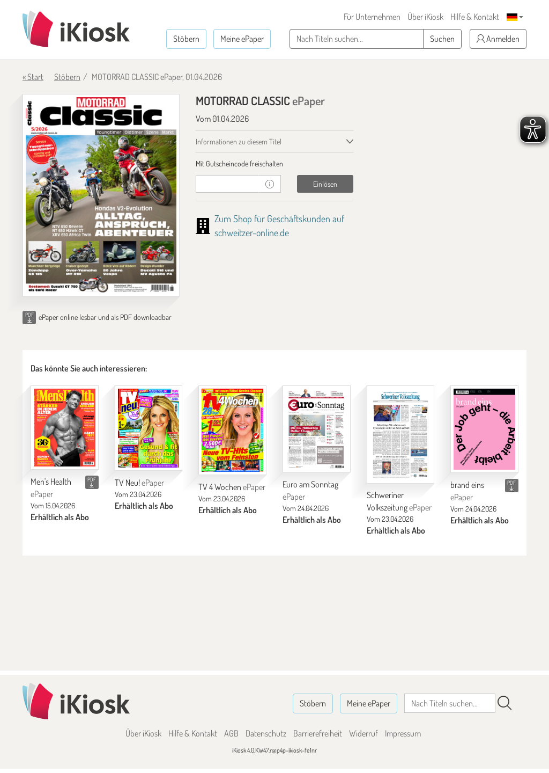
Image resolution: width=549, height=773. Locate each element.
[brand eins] (484, 429)
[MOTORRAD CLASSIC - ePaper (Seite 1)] (101, 195)
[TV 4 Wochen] (232, 430)
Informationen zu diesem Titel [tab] (238, 141)
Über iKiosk (425, 16)
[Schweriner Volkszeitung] (401, 434)
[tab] (274, 163)
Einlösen (325, 183)
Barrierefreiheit (317, 733)
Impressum (403, 733)
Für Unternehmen (372, 16)
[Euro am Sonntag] (317, 429)
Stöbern (186, 38)
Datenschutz (266, 733)
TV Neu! (139, 482)
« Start (33, 76)
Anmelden (498, 38)
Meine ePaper (242, 38)
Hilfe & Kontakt (474, 16)
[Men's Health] (65, 427)
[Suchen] (504, 703)
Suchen (442, 38)
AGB (231, 733)
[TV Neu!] (149, 428)
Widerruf (363, 733)
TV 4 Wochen (231, 487)
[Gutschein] (227, 184)
